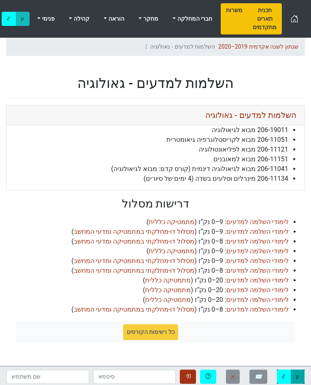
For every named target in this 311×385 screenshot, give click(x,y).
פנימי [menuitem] (47, 18)
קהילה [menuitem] (80, 18)
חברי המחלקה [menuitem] (194, 18)
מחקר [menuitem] (150, 18)
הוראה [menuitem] (115, 18)
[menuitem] (234, 18)
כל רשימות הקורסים (151, 332)
